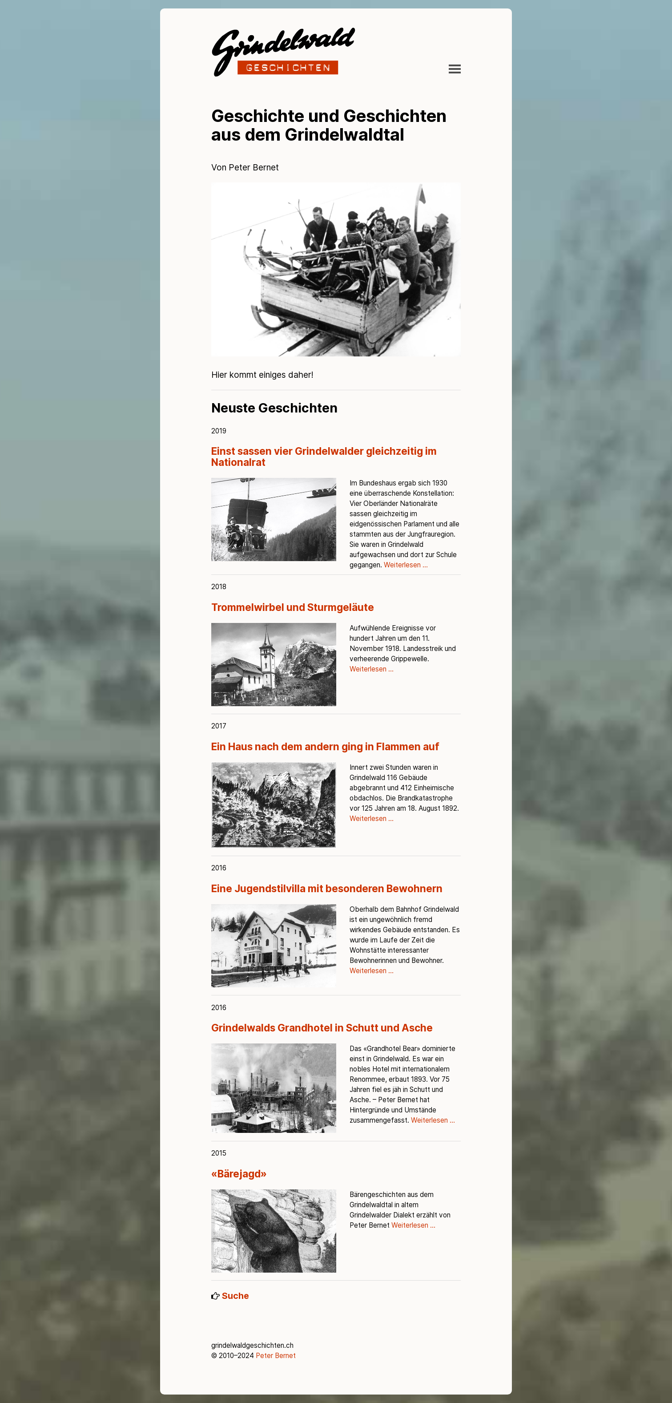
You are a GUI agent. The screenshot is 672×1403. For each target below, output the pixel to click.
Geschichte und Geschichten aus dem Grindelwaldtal (329, 125)
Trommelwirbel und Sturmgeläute (292, 607)
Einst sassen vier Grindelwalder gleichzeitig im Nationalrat (324, 456)
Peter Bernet (276, 1355)
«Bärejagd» (239, 1174)
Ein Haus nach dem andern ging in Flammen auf (325, 746)
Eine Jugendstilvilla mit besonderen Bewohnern (327, 888)
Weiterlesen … (406, 565)
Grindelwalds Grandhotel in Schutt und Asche (322, 1028)
